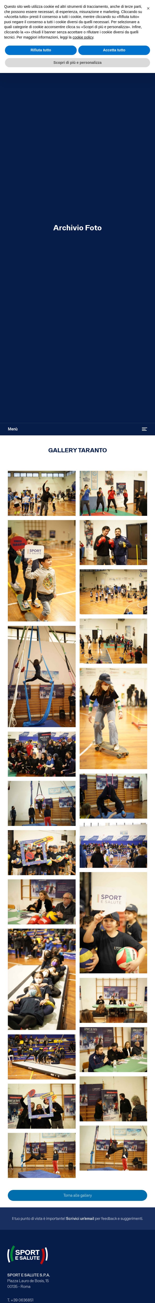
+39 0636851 (22, 1300)
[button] (148, 8)
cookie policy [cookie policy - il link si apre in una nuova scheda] (83, 37)
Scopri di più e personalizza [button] (77, 62)
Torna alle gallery (77, 1195)
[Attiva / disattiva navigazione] (144, 429)
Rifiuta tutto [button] (41, 50)
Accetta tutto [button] (114, 50)
